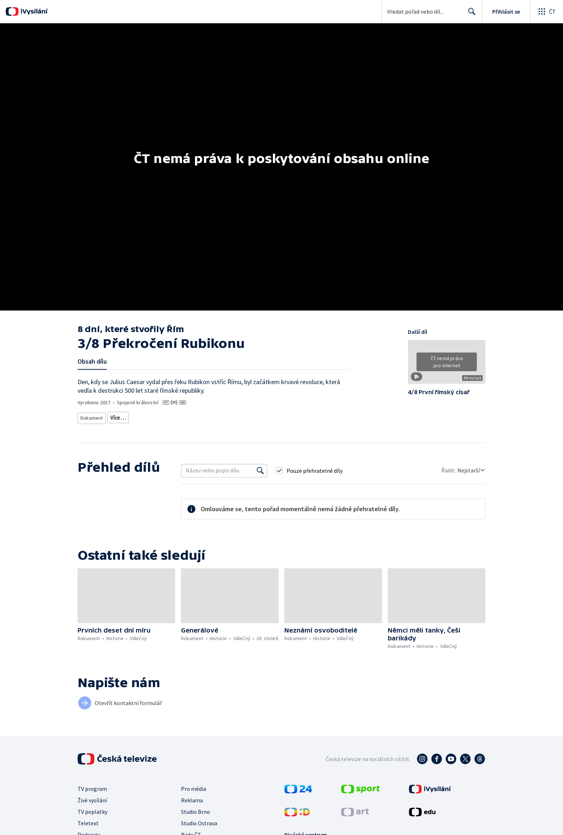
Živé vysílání (92, 797)
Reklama (192, 797)
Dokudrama (124, 416)
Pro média (193, 785)
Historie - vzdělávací (309, 416)
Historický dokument (165, 416)
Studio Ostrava (199, 820)
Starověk (228, 416)
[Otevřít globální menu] (546, 11)
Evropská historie (263, 416)
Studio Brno (195, 808)
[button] (446, 364)
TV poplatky (92, 808)
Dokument (92, 416)
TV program (92, 785)
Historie (202, 416)
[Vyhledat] (260, 467)
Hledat (470, 14)
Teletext (88, 820)
